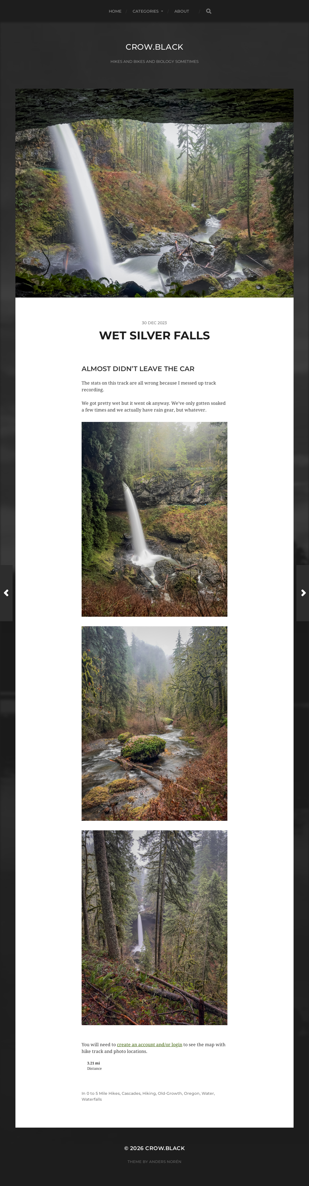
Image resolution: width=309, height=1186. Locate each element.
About (181, 11)
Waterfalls (92, 1099)
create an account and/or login (149, 1044)
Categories (146, 11)
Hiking (149, 1093)
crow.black (154, 47)
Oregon (192, 1093)
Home (115, 11)
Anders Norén (165, 1161)
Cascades (131, 1093)
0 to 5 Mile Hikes (103, 1093)
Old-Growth (170, 1093)
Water (208, 1093)
